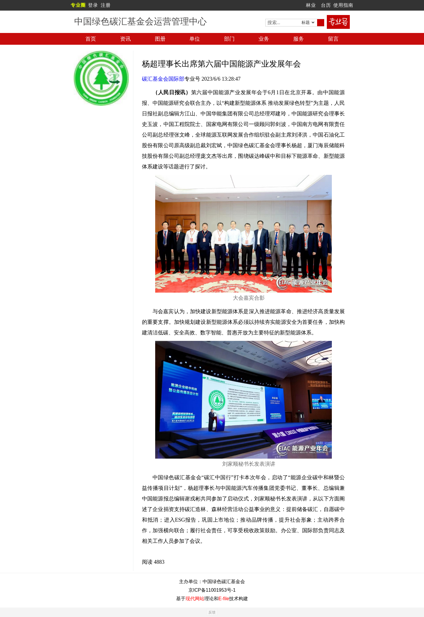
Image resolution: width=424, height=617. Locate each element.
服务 (298, 39)
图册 (160, 39)
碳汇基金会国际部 (163, 79)
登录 (93, 5)
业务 (264, 39)
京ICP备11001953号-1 (212, 590)
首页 (90, 39)
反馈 (212, 612)
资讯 (125, 39)
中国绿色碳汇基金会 (224, 581)
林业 (311, 5)
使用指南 (343, 5)
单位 (194, 39)
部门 (229, 39)
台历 (326, 5)
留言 (333, 39)
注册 (106, 5)
